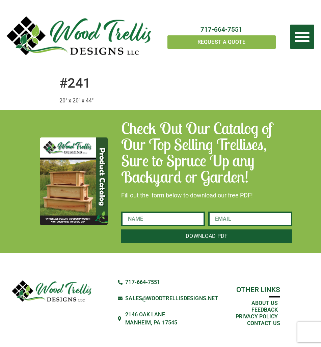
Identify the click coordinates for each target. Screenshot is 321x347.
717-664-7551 (221, 29)
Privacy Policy (257, 316)
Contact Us (263, 323)
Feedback (264, 310)
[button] (302, 37)
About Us (264, 303)
